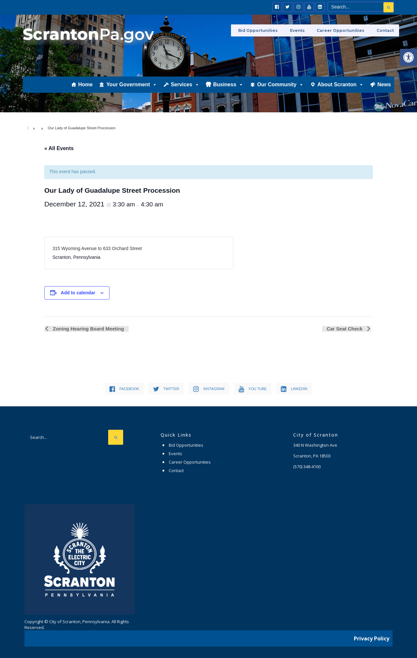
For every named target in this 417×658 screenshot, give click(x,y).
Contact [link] (385, 30)
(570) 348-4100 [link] (307, 466)
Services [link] (185, 90)
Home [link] (85, 90)
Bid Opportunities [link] (265, 30)
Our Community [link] (280, 90)
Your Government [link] (131, 90)
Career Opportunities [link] (343, 30)
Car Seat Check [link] (346, 328)
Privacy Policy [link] (371, 636)
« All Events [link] (59, 148)
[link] (408, 57)
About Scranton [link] (340, 90)
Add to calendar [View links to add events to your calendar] (78, 292)
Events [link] (302, 30)
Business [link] (228, 90)
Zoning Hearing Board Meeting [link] (86, 328)
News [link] (384, 90)
